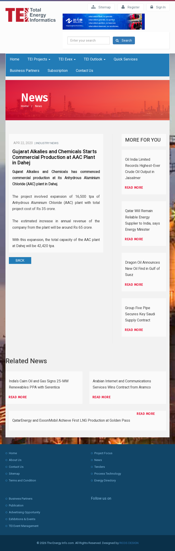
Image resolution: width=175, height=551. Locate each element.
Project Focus (103, 453)
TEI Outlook (95, 59)
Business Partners (24, 70)
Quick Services (126, 59)
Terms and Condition (22, 480)
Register (130, 7)
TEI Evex (67, 59)
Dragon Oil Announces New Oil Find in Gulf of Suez (142, 269)
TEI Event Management (24, 526)
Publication (16, 505)
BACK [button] (20, 260)
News (38, 106)
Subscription (58, 70)
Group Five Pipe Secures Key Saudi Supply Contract (140, 314)
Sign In (158, 7)
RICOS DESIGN (129, 543)
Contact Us (84, 70)
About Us (15, 460)
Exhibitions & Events (22, 519)
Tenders (99, 466)
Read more (134, 188)
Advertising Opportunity (24, 512)
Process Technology (107, 473)
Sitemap (101, 7)
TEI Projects (39, 59)
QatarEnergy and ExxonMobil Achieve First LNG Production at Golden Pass (71, 420)
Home (14, 59)
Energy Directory (105, 480)
